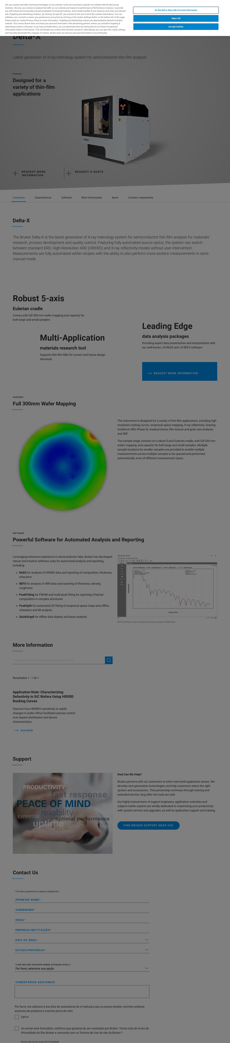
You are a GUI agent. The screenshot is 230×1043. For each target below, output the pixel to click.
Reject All (176, 18)
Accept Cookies (176, 26)
